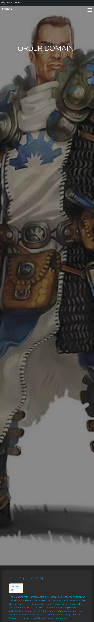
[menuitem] (3, 3)
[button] (90, 10)
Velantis (7, 9)
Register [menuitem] (17, 3)
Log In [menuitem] (9, 3)
